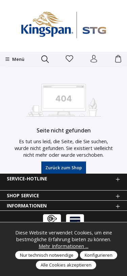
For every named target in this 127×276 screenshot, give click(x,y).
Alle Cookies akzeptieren (66, 265)
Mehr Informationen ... (63, 246)
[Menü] (14, 59)
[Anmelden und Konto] (94, 59)
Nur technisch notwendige (46, 255)
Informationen (27, 205)
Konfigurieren (98, 255)
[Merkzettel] (69, 59)
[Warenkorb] (118, 59)
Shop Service (23, 195)
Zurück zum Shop (63, 168)
